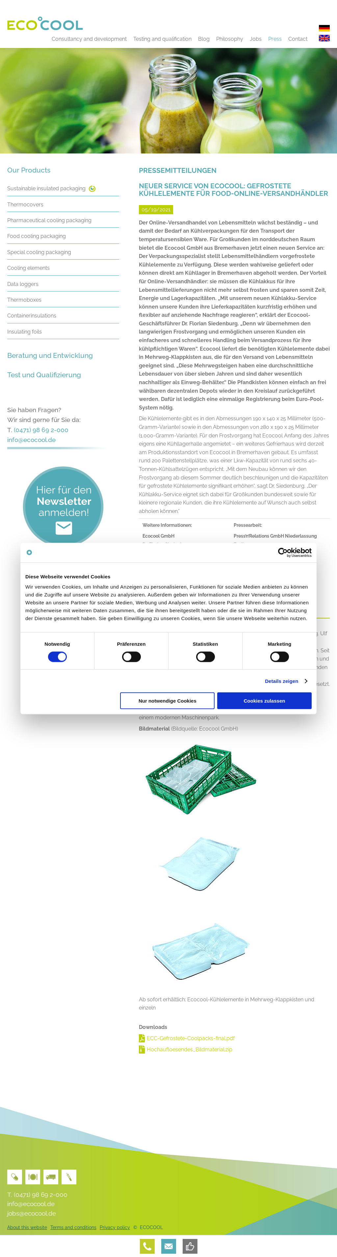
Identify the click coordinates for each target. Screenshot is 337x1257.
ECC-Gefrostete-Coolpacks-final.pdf (191, 1038)
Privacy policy (115, 1227)
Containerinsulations (31, 316)
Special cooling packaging (39, 252)
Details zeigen (281, 681)
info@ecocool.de (31, 439)
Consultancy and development (89, 39)
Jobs (256, 39)
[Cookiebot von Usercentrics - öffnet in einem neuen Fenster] (283, 552)
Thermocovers (25, 204)
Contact (297, 39)
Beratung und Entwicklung (50, 355)
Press (275, 39)
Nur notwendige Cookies (167, 701)
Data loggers (23, 284)
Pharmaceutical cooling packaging (49, 220)
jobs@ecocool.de (31, 1213)
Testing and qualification (162, 39)
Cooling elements (28, 268)
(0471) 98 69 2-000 (41, 429)
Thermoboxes (24, 300)
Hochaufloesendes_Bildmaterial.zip (189, 1049)
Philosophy (229, 39)
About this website (27, 1227)
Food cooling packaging (36, 236)
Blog (204, 39)
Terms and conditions (73, 1227)
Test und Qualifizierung (44, 375)
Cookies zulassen (264, 701)
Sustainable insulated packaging (46, 188)
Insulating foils (24, 332)
